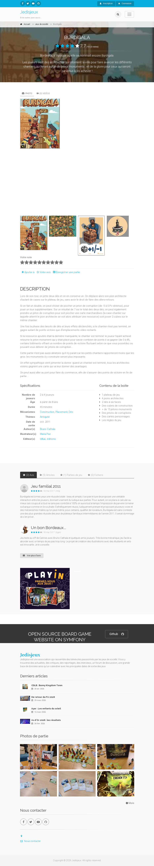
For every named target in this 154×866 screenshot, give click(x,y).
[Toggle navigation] (129, 14)
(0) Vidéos (43, 93)
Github (116, 634)
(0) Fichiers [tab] (95, 475)
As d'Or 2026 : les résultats (46, 720)
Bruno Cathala (47, 429)
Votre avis (43, 272)
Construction (47, 411)
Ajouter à (27, 272)
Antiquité (45, 416)
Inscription (106, 3)
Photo (27, 93)
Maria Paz (45, 434)
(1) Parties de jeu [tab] (71, 475)
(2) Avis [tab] (28, 475)
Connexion (125, 3)
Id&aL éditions (48, 438)
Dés (71, 411)
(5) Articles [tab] (47, 475)
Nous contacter (30, 841)
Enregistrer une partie (65, 272)
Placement (61, 411)
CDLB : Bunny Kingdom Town (46, 685)
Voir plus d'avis (32, 555)
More (129, 803)
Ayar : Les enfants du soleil (46, 708)
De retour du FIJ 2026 (43, 697)
